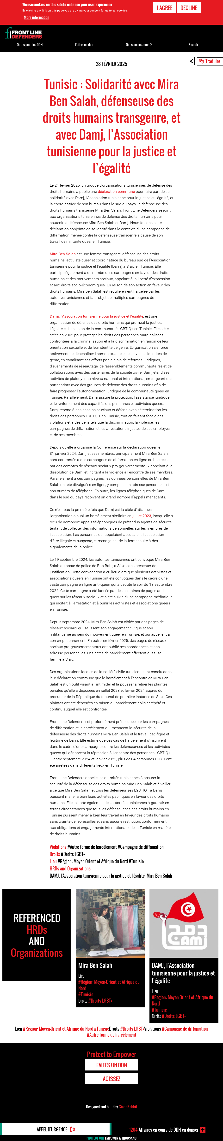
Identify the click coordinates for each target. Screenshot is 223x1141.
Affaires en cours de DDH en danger (163, 1130)
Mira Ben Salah (63, 254)
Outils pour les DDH (30, 44)
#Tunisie (136, 861)
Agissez (111, 1078)
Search (193, 44)
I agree (164, 8)
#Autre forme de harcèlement (92, 847)
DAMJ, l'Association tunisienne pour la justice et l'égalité (97, 876)
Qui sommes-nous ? (139, 44)
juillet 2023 (141, 516)
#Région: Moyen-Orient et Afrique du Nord (93, 861)
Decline (188, 8)
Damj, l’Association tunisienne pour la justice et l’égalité (96, 316)
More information (36, 17)
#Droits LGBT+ (73, 854)
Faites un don (84, 44)
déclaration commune (116, 191)
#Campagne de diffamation (141, 847)
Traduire (212, 61)
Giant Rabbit (128, 1107)
